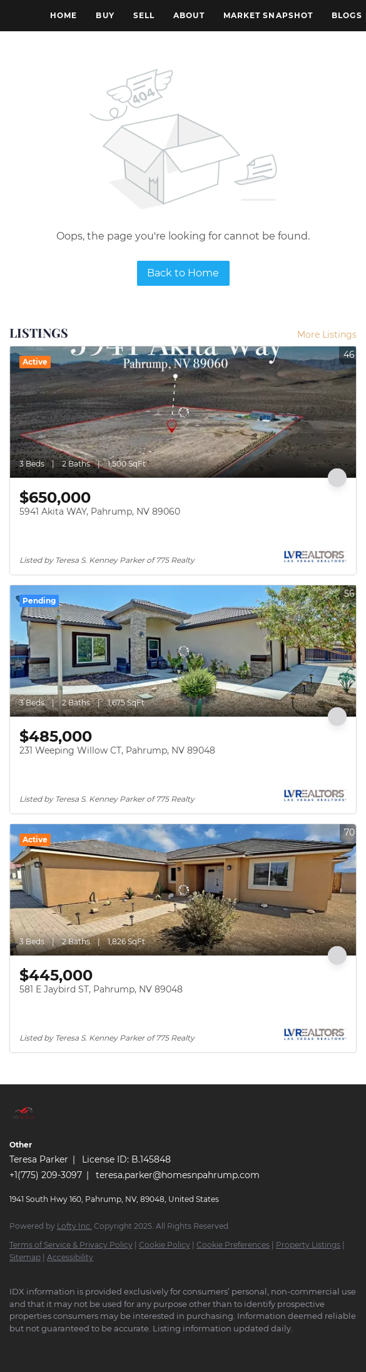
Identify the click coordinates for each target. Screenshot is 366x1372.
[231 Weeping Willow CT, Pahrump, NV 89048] (183, 651)
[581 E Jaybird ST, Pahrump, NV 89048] (183, 890)
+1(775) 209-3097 (45, 1175)
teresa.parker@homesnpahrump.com (178, 1175)
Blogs (347, 15)
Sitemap (25, 1257)
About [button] (189, 15)
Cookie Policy (164, 1244)
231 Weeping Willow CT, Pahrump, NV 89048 (117, 750)
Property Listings (308, 1244)
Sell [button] (144, 15)
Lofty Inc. (74, 1226)
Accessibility (70, 1257)
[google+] (40, 1347)
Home (63, 15)
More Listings (327, 334)
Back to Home (183, 273)
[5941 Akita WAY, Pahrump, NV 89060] (183, 412)
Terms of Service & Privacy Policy (71, 1244)
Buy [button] (105, 15)
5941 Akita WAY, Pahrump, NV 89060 (99, 511)
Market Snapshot (268, 15)
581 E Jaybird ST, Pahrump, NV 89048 (101, 989)
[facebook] (15, 1347)
